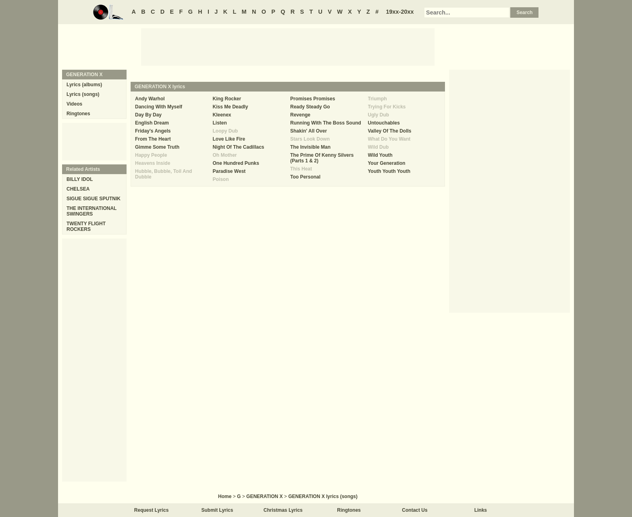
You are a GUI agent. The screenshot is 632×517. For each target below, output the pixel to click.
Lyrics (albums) (84, 84)
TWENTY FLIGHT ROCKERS (86, 226)
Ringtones (78, 113)
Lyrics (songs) (83, 94)
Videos (74, 104)
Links (480, 510)
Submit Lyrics (217, 510)
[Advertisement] (287, 46)
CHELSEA (78, 189)
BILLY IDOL (80, 179)
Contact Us (414, 510)
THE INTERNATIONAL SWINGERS (91, 211)
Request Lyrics (151, 510)
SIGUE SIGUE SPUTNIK (94, 198)
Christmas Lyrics (283, 510)
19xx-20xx (400, 11)
